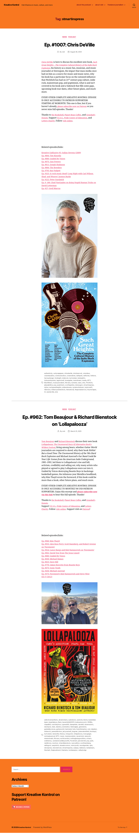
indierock (65, 378)
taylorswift (89, 388)
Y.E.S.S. (75, 118)
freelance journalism (115, 5)
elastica (58, 733)
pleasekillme (48, 385)
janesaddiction (63, 738)
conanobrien (71, 376)
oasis (79, 383)
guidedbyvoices (50, 735)
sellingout (47, 752)
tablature (83, 754)
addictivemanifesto (51, 726)
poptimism (61, 385)
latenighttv (82, 378)
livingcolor (77, 740)
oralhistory (54, 747)
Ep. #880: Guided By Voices (54, 159)
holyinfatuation (82, 735)
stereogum (80, 385)
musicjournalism (58, 383)
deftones (87, 376)
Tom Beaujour (48, 442)
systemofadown (78, 388)
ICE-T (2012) (47, 583)
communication (60, 376)
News (64, 37)
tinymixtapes (92, 390)
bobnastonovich (82, 729)
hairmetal (68, 735)
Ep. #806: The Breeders (52, 168)
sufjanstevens (67, 388)
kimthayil (47, 740)
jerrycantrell (74, 738)
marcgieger (48, 742)
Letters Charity (64, 121)
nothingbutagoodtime (85, 745)
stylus (46, 388)
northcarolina (72, 745)
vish (63, 52)
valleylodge (83, 756)
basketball (92, 726)
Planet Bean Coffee (74, 115)
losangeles (69, 381)
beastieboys (53, 729)
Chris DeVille (48, 62)
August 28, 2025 (76, 52)
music (71, 742)
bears (46, 729)
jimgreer (82, 738)
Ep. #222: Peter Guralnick (54, 180)
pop (55, 385)
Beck (60, 729)
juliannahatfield (91, 738)
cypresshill (66, 731)
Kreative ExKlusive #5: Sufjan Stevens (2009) (63, 153)
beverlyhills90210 (69, 729)
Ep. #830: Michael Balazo (53, 565)
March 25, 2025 (76, 432)
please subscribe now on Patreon (73, 106)
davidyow (47, 733)
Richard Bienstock (68, 442)
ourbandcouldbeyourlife (66, 747)
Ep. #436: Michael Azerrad (54, 577)
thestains (65, 756)
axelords (80, 726)
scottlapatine (70, 385)
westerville (50, 392)
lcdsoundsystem (50, 381)
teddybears (92, 754)
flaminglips (74, 733)
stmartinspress (90, 385)
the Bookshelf (58, 115)
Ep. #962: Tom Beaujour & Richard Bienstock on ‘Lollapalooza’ (69, 420)
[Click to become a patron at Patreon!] (42, 813)
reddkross (52, 749)
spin (91, 752)
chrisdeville (69, 374)
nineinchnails (55, 745)
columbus (86, 374)
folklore (94, 376)
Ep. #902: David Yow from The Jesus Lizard (62, 559)
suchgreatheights (55, 388)
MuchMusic (48, 383)
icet (89, 735)
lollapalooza (85, 740)
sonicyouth (75, 752)
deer (53, 733)
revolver (59, 749)
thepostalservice (81, 390)
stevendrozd (57, 754)
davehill (82, 731)
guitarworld (60, 735)
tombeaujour (73, 756)
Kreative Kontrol (12, 5)
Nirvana (67, 383)
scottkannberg (90, 749)
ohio (83, 383)
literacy (69, 740)
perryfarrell (88, 747)
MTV (89, 381)
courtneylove (56, 731)
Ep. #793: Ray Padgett (52, 171)
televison (47, 390)
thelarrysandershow (59, 390)
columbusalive (49, 376)
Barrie (86, 726)
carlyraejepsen (58, 374)
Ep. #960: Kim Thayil (51, 544)
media (85, 381)
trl (45, 392)
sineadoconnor (65, 752)
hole (74, 735)
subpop (76, 754)
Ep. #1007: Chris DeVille (69, 44)
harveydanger (49, 378)
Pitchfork (89, 383)
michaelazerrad (58, 742)
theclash (47, 756)
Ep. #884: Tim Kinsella (52, 156)
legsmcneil (60, 381)
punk (46, 749)
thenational (70, 390)
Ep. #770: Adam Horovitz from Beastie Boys (62, 571)
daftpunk (80, 376)
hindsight (58, 378)
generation (83, 733)
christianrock (78, 374)
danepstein (74, 731)
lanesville (63, 740)
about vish (99, 5)
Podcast (73, 37)
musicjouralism (79, 742)
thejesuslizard (56, 756)
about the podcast (84, 5)
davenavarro (90, 731)
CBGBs (91, 729)
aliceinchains (63, 726)
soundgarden (84, 752)
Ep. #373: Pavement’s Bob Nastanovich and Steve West (67, 580)
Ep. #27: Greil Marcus (52, 189)
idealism (47, 738)
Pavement (79, 747)
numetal (74, 383)
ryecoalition (80, 749)
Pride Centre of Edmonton (69, 509)
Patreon (87, 512)
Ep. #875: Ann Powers (52, 162)
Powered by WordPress (43, 834)
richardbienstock (69, 749)
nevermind (89, 742)
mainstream (78, 381)
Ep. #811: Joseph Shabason (54, 165)
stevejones (48, 754)
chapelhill (47, 731)
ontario (46, 747)
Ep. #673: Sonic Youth (52, 574)
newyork (47, 745)
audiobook (72, 726)
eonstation (66, 733)
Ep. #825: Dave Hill (50, 568)
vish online (84, 121)
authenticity (48, 374)
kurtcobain (73, 378)
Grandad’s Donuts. (54, 118)
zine (56, 392)
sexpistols (55, 752)
